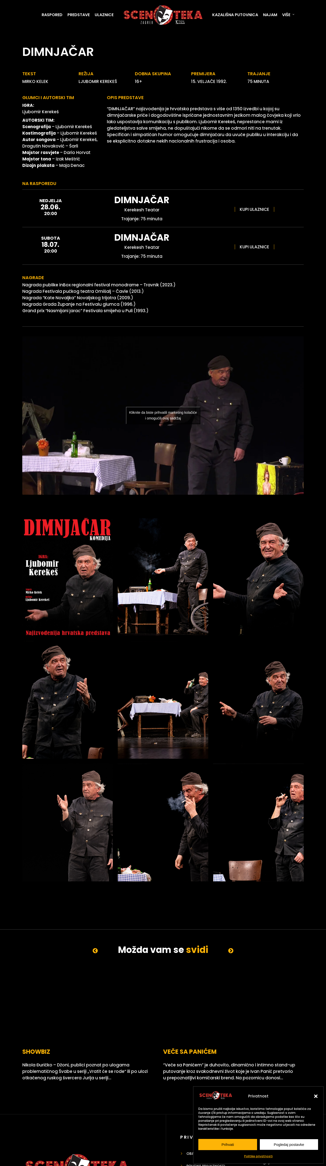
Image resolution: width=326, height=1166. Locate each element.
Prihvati (227, 1144)
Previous (95, 950)
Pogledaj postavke (289, 1144)
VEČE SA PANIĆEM (143, 1025)
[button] (315, 1096)
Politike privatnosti (258, 1156)
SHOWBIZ (36, 1025)
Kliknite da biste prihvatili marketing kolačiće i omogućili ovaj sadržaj (163, 415)
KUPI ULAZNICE (254, 209)
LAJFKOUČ (225, 1025)
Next (231, 950)
